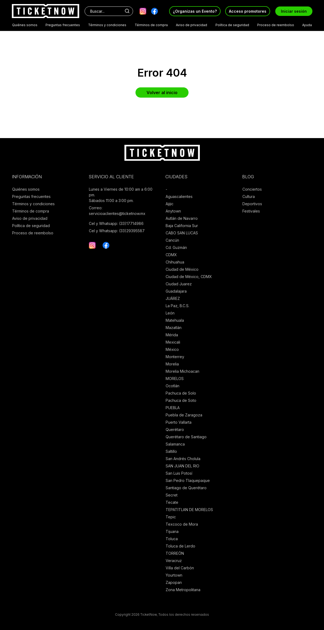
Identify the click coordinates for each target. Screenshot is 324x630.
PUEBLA (173, 407)
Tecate (172, 502)
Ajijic (169, 203)
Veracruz (174, 560)
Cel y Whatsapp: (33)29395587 (117, 230)
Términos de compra (151, 25)
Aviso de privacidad (191, 25)
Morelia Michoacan (182, 371)
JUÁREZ (173, 298)
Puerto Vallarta (178, 422)
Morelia (172, 364)
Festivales (251, 211)
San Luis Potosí (179, 473)
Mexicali (173, 342)
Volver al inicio (162, 92)
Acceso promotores (247, 11)
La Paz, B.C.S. (177, 305)
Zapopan (174, 582)
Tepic (171, 517)
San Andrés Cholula (183, 458)
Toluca (172, 538)
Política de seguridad (232, 25)
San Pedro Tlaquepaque (188, 480)
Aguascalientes (179, 196)
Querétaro (175, 429)
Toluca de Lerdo (180, 546)
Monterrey (175, 356)
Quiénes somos (24, 25)
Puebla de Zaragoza (184, 415)
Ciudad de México (182, 269)
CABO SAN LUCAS (182, 233)
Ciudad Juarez (179, 284)
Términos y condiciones (107, 25)
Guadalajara (176, 291)
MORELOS (175, 378)
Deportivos (252, 203)
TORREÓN (175, 553)
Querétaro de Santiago (186, 436)
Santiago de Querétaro (186, 487)
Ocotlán (172, 386)
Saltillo (171, 451)
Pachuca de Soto (181, 400)
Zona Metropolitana (183, 589)
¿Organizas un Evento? (195, 11)
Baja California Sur (182, 225)
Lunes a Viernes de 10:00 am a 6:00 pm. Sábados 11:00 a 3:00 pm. (120, 195)
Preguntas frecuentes (63, 25)
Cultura (248, 196)
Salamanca (175, 444)
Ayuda (307, 25)
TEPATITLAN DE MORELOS (189, 509)
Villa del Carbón (180, 568)
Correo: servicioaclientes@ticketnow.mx (117, 211)
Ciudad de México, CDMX (189, 276)
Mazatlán (174, 327)
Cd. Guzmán (176, 247)
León (170, 313)
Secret (171, 495)
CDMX (171, 254)
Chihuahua (175, 262)
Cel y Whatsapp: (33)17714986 (116, 223)
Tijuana (172, 531)
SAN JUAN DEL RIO (182, 466)
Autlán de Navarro (182, 218)
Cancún (172, 240)
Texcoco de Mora (182, 524)
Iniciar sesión (294, 11)
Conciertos (252, 189)
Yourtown (174, 575)
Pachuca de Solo (181, 393)
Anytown (173, 211)
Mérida (172, 335)
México (172, 349)
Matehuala (175, 320)
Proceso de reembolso (275, 25)
